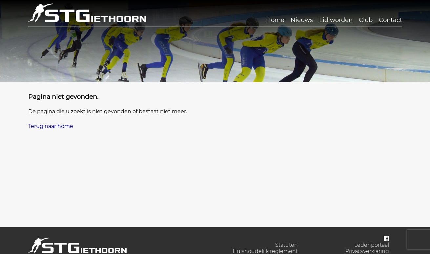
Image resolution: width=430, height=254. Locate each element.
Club (366, 20)
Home (275, 20)
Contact (390, 20)
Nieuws (302, 20)
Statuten (286, 245)
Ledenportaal (371, 245)
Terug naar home (50, 126)
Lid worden (336, 20)
